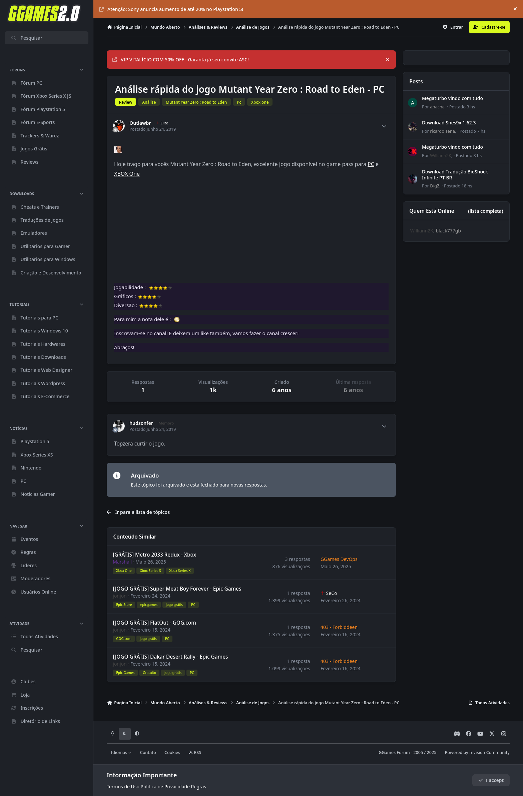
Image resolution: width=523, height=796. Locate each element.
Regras (198, 786)
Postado (462, 107)
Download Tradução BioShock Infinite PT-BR (455, 174)
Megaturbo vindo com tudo (452, 98)
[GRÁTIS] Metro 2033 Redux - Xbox (154, 555)
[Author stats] (384, 126)
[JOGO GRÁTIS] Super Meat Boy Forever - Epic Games (177, 589)
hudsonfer (141, 423)
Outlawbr (140, 123)
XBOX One (127, 173)
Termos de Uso (123, 786)
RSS (194, 752)
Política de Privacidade (165, 786)
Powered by (477, 752)
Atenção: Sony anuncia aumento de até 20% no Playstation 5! (171, 9)
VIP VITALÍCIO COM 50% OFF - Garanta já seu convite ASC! (180, 59)
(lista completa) (485, 211)
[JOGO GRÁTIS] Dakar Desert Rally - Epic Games (170, 657)
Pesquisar (26, 37)
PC (371, 164)
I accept (491, 780)
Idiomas (121, 752)
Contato (148, 752)
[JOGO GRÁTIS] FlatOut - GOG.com (154, 623)
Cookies (172, 752)
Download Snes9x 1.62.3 (449, 123)
